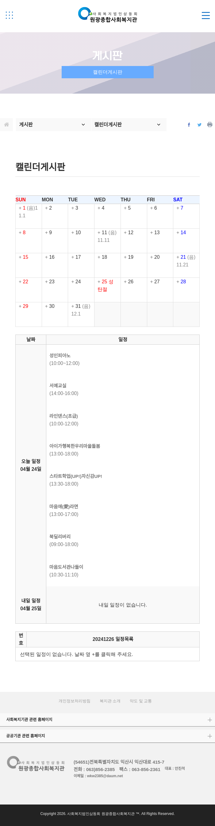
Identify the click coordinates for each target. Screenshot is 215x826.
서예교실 (57, 385)
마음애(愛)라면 (63, 506)
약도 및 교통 (141, 701)
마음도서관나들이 (66, 567)
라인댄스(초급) (63, 416)
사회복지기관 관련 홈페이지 (29, 719)
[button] (9, 15)
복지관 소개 (110, 701)
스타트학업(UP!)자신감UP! (75, 476)
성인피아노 (60, 355)
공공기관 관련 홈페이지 (25, 736)
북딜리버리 (60, 536)
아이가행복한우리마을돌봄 (74, 446)
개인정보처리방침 (74, 701)
